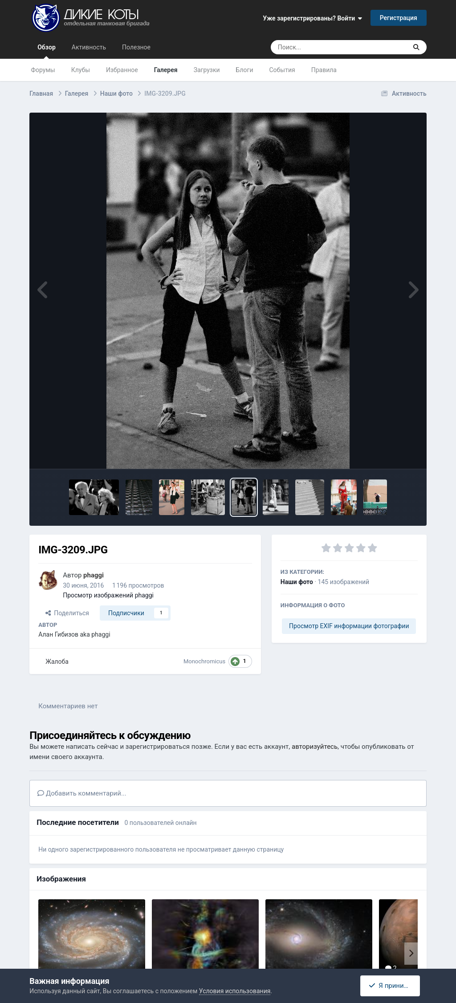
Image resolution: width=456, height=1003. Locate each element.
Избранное (122, 69)
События (282, 69)
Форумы (43, 69)
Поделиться (67, 613)
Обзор (46, 51)
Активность (89, 47)
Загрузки (207, 69)
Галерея (166, 69)
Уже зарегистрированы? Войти (312, 18)
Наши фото (297, 581)
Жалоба (57, 661)
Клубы (80, 69)
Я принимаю (392, 986)
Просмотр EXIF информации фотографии (349, 625)
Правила (324, 69)
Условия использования (235, 991)
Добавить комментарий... (81, 793)
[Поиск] (322, 47)
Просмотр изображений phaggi (108, 595)
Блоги (244, 69)
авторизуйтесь (315, 747)
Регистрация (398, 17)
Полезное (136, 47)
